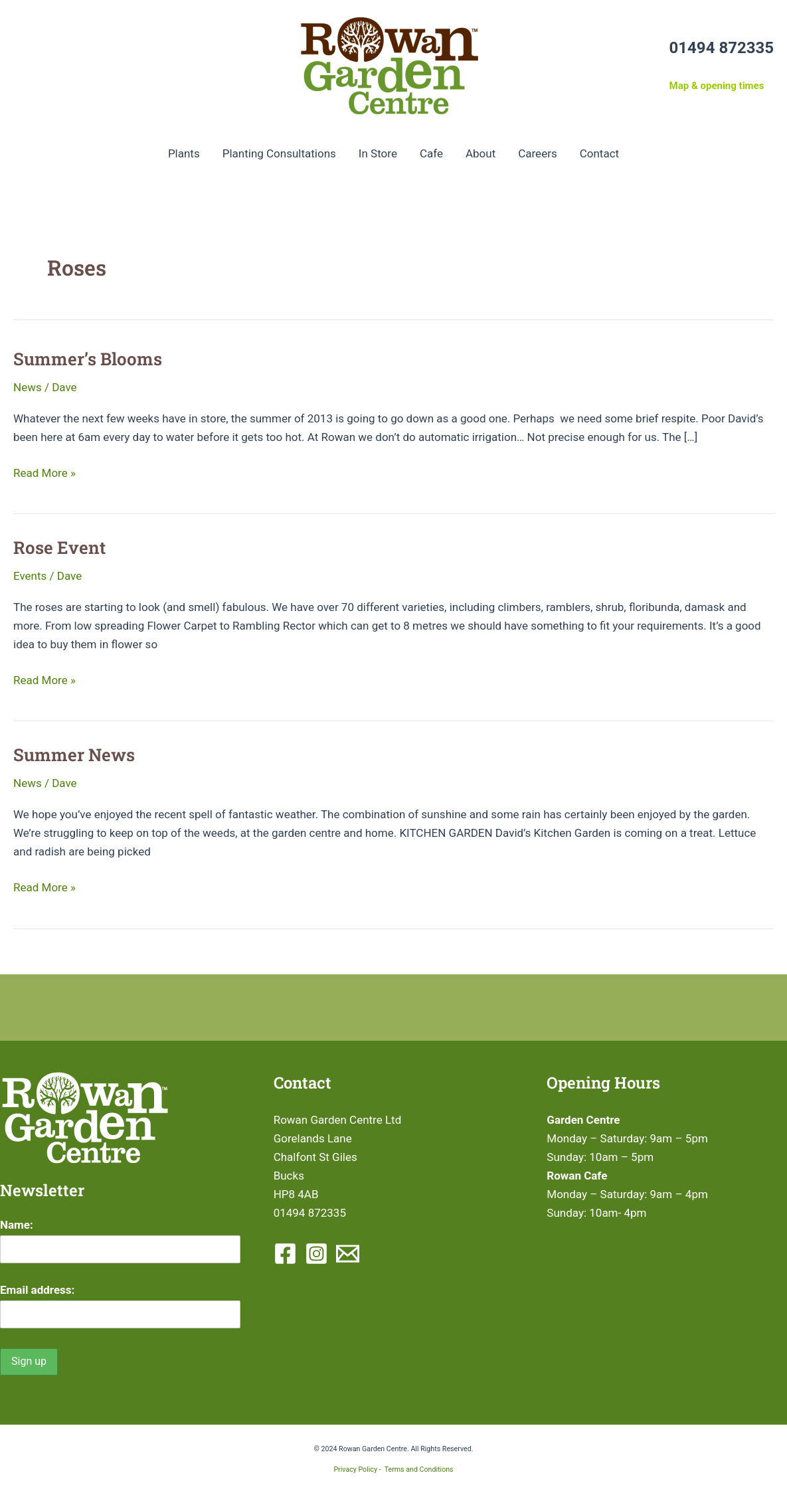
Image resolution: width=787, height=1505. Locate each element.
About (480, 153)
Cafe (431, 153)
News (27, 387)
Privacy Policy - (358, 1469)
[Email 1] (347, 1253)
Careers (537, 153)
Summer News (74, 754)
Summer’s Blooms (87, 358)
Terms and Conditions (419, 1469)
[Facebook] (285, 1253)
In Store (378, 153)
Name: (16, 1224)
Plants (184, 153)
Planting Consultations (279, 153)
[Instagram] (316, 1253)
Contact (599, 153)
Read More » (44, 473)
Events (29, 575)
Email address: (37, 1289)
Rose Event (59, 547)
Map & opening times (716, 86)
